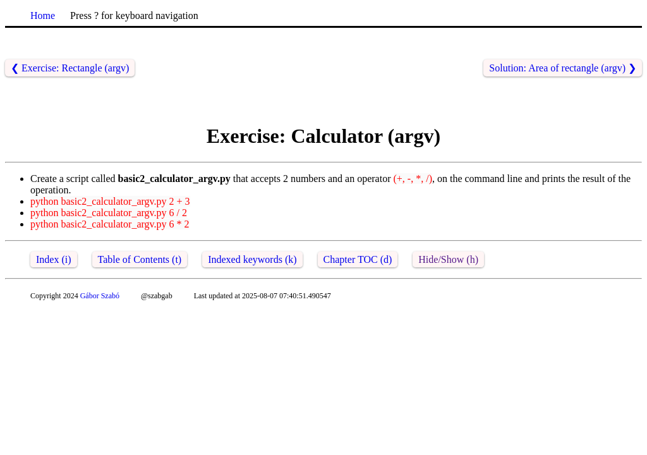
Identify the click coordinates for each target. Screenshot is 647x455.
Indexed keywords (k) (252, 259)
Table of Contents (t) (140, 259)
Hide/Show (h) (448, 259)
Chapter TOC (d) (358, 259)
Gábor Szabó (99, 295)
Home (42, 15)
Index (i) (53, 259)
